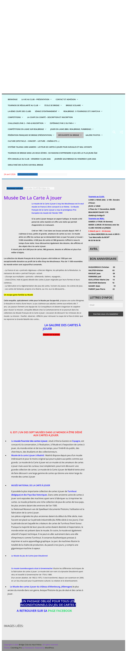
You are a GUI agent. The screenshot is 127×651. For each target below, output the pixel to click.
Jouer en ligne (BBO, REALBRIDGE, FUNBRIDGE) (70, 129)
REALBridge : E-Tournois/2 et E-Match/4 (82, 111)
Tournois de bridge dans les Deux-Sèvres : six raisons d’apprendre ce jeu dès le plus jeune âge (52, 153)
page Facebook (60, 611)
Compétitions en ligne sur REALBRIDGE (26, 129)
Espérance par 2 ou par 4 (61, 123)
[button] (50, 99)
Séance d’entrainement (46, 111)
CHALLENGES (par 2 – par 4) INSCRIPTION (25, 123)
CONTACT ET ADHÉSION (66, 99)
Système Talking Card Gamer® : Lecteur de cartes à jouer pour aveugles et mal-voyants (50, 147)
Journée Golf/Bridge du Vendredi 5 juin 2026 (75, 159)
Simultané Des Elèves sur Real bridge (25, 165)
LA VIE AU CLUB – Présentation (35, 99)
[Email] (105, 305)
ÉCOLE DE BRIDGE (52, 105)
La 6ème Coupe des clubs (19, 111)
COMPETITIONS (14, 117)
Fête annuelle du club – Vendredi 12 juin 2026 (29, 159)
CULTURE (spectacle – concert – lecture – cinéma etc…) (33, 141)
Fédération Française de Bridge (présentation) (30, 135)
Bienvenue (12, 99)
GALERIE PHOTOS (93, 135)
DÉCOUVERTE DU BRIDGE (68, 135)
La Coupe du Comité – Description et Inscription (50, 117)
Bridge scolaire (73, 105)
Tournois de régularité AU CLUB (23, 105)
